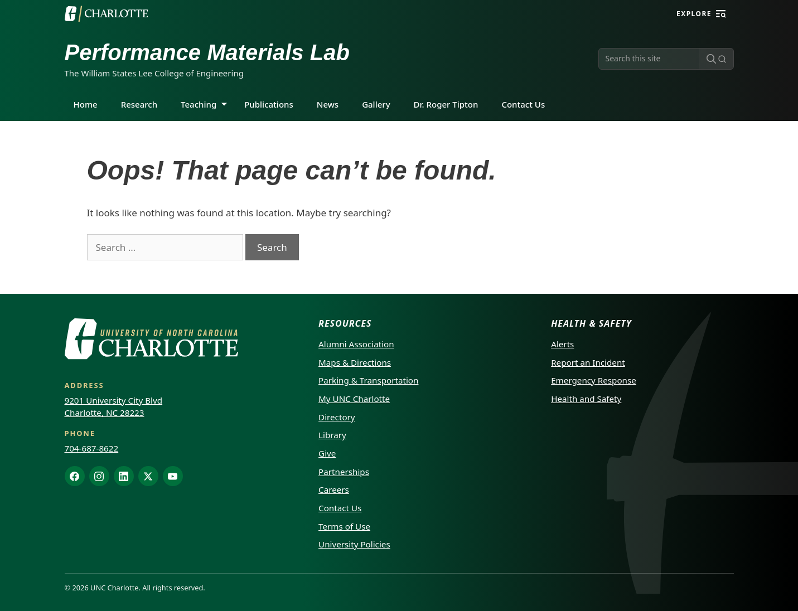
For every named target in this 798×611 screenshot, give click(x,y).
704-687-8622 (92, 448)
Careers (333, 489)
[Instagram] (99, 476)
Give (327, 453)
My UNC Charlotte (354, 398)
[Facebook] (75, 476)
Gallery (376, 104)
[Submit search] (716, 59)
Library (332, 434)
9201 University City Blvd (114, 400)
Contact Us (523, 104)
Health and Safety (586, 398)
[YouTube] (173, 476)
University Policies (354, 544)
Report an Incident (588, 362)
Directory (336, 417)
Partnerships (343, 471)
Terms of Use (344, 526)
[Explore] (721, 14)
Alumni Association (356, 344)
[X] (148, 476)
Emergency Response (593, 380)
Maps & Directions (354, 362)
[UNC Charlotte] (106, 14)
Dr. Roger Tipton (446, 104)
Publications (268, 104)
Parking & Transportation (368, 380)
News (327, 104)
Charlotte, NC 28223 (104, 412)
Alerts (562, 344)
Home (86, 104)
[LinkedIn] (124, 476)
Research (139, 104)
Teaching (198, 104)
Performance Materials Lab (207, 52)
